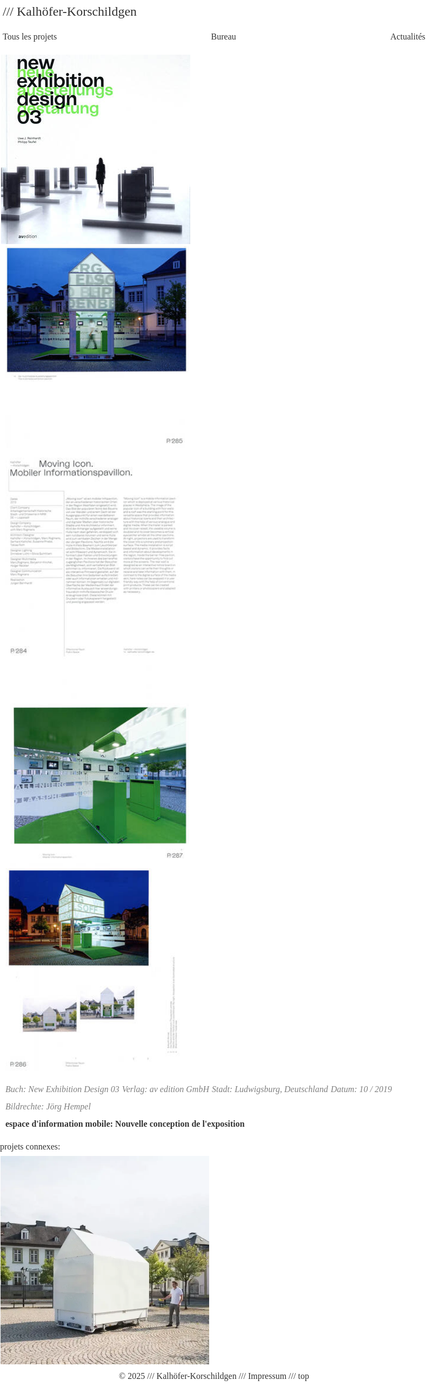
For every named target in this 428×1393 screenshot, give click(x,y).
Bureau (223, 36)
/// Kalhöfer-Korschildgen (190, 1376)
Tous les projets (30, 36)
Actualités (407, 36)
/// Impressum (261, 1376)
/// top (297, 1376)
